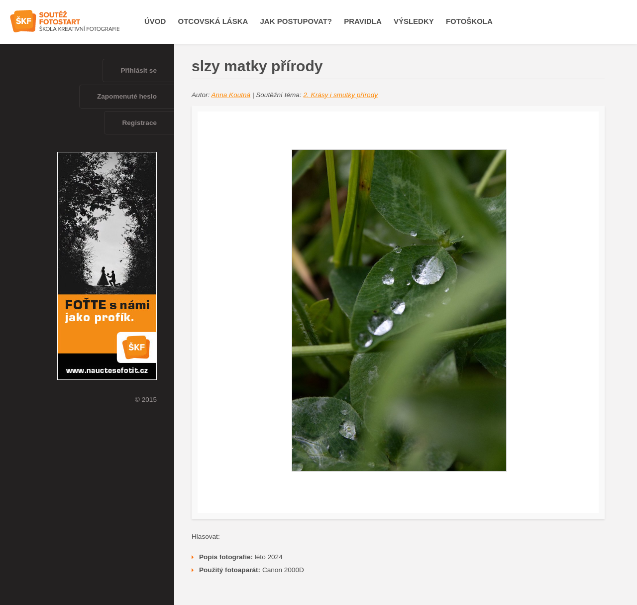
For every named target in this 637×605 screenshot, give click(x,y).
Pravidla (363, 21)
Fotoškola (469, 21)
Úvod (155, 21)
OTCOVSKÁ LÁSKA (213, 21)
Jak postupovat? (296, 21)
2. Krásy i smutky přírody (340, 95)
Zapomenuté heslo (127, 96)
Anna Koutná (231, 95)
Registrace (139, 122)
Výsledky (414, 21)
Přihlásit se (138, 70)
